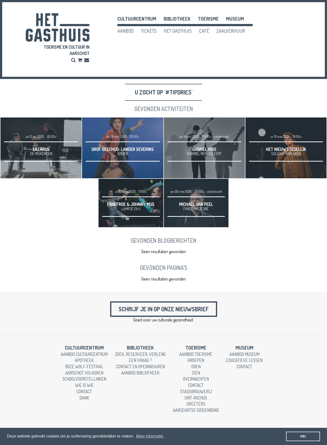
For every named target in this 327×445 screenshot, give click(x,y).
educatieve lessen (244, 360)
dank (84, 397)
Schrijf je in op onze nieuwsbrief (164, 309)
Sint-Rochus (195, 397)
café (204, 31)
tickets (149, 31)
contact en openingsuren (140, 366)
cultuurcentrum (136, 19)
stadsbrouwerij (196, 391)
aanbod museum (244, 354)
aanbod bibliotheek (140, 372)
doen (196, 366)
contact (84, 391)
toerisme (208, 19)
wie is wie (84, 385)
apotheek (84, 360)
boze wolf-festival (84, 366)
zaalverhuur (230, 31)
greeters (196, 403)
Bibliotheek (177, 19)
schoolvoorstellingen (84, 379)
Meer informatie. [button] (150, 436)
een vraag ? (140, 360)
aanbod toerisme (195, 354)
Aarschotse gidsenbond (196, 410)
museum (235, 19)
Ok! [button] (303, 436)
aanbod (125, 31)
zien (196, 372)
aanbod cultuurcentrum (84, 354)
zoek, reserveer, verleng (140, 354)
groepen (196, 360)
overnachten (196, 379)
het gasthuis (178, 31)
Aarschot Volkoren (84, 372)
